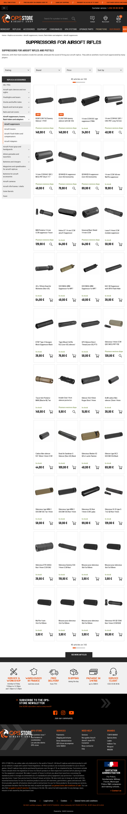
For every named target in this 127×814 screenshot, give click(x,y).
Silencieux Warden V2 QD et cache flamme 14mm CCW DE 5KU (89, 454)
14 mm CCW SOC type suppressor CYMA (90, 120)
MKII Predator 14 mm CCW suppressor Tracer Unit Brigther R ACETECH (44, 231)
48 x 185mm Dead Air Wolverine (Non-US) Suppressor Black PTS (44, 287)
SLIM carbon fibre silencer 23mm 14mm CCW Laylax (113, 399)
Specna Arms (112, 738)
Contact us (115, 790)
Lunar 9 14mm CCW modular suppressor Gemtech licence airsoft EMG (112, 231)
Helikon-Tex (111, 744)
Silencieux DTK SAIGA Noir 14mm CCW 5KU (43, 566)
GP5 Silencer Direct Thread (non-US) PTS (89, 343)
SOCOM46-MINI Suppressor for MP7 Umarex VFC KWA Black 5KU (90, 287)
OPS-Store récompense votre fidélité (65, 744)
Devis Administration (64, 741)
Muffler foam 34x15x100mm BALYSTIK (41, 622)
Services (85, 735)
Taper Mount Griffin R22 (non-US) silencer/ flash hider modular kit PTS (67, 343)
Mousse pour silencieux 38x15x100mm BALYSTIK (90, 566)
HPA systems (71, 29)
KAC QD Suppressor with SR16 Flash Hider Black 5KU (113, 287)
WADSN (110, 750)
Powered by (57, 811)
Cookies (64, 801)
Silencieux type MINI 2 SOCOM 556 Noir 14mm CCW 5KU (67, 510)
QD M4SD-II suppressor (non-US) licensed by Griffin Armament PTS (90, 175)
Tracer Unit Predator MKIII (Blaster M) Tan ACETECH (43, 399)
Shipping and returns (63, 738)
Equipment (42, 29)
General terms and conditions (86, 801)
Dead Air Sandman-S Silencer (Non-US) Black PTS (67, 454)
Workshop (5, 29)
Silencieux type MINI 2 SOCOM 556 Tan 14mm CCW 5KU (44, 510)
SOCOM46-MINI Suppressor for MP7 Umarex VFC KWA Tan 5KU (66, 287)
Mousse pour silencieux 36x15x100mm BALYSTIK (113, 566)
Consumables (56, 29)
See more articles (79, 655)
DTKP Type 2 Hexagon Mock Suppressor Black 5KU (44, 343)
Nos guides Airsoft (88, 738)
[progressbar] (79, 82)
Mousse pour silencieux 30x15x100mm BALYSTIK (90, 622)
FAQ (83, 749)
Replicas (17, 29)
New (125, 29)
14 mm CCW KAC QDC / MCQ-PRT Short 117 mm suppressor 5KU (44, 175)
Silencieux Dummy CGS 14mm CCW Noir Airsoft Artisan (67, 566)
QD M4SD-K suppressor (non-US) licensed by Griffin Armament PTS (67, 175)
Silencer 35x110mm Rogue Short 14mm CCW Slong (89, 399)
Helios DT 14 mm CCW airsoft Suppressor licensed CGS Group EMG (67, 231)
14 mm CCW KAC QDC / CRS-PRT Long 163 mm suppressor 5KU (113, 119)
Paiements (60, 735)
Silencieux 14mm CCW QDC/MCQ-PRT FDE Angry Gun (113, 343)
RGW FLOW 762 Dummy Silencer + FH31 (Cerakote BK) (44, 119)
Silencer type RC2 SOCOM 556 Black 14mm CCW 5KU (111, 454)
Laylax (109, 741)
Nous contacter (87, 746)
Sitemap (33, 801)
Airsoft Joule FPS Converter (88, 741)
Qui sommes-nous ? (38, 735)
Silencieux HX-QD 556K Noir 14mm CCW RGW (113, 622)
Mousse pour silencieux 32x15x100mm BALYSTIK (67, 622)
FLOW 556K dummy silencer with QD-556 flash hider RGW (66, 119)
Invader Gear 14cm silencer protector (65, 399)
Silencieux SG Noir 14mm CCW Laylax (88, 510)
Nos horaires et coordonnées (36, 738)
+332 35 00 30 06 (113, 679)
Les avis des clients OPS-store (38, 744)
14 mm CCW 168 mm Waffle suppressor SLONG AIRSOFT (112, 175)
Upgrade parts (86, 29)
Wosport (110, 747)
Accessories (29, 29)
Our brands (115, 29)
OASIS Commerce (67, 811)
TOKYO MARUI (112, 735)
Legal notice (48, 801)
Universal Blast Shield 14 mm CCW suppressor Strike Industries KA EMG (89, 231)
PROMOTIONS (101, 29)
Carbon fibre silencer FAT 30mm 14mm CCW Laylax (44, 454)
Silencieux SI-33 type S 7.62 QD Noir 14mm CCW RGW (113, 510)
